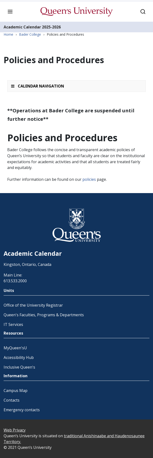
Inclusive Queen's (19, 367)
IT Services (13, 324)
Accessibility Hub (19, 357)
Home (8, 34)
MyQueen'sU (15, 347)
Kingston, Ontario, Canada (27, 264)
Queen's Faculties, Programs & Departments (44, 314)
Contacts (12, 400)
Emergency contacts (22, 409)
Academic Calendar (22, 27)
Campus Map (15, 390)
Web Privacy (15, 430)
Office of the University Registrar (33, 305)
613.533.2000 (15, 280)
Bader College (30, 34)
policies (89, 179)
